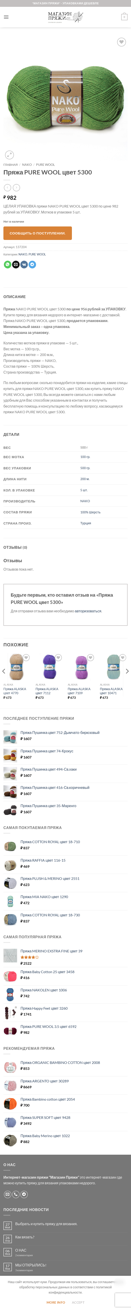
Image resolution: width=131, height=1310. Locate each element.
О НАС (20, 1250)
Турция (85, 523)
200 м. (84, 479)
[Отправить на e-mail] (7, 1194)
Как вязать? (24, 1237)
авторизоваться (88, 611)
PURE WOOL (45, 164)
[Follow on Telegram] (24, 1194)
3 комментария (32, 1270)
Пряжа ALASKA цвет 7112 (47, 691)
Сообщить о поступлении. (38, 233)
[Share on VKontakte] (24, 264)
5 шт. (84, 490)
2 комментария (28, 1255)
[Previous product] (16, 187)
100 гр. (85, 457)
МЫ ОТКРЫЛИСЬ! (30, 1265)
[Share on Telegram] (32, 264)
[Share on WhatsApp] (7, 264)
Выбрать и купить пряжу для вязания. (46, 1224)
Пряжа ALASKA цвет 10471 (111, 691)
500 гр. (85, 468)
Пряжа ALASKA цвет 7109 (79, 691)
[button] (6, 17)
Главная (10, 164)
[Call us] (16, 1194)
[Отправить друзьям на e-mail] (16, 264)
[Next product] (7, 187)
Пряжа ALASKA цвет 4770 (14, 691)
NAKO (27, 164)
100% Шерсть (90, 512)
